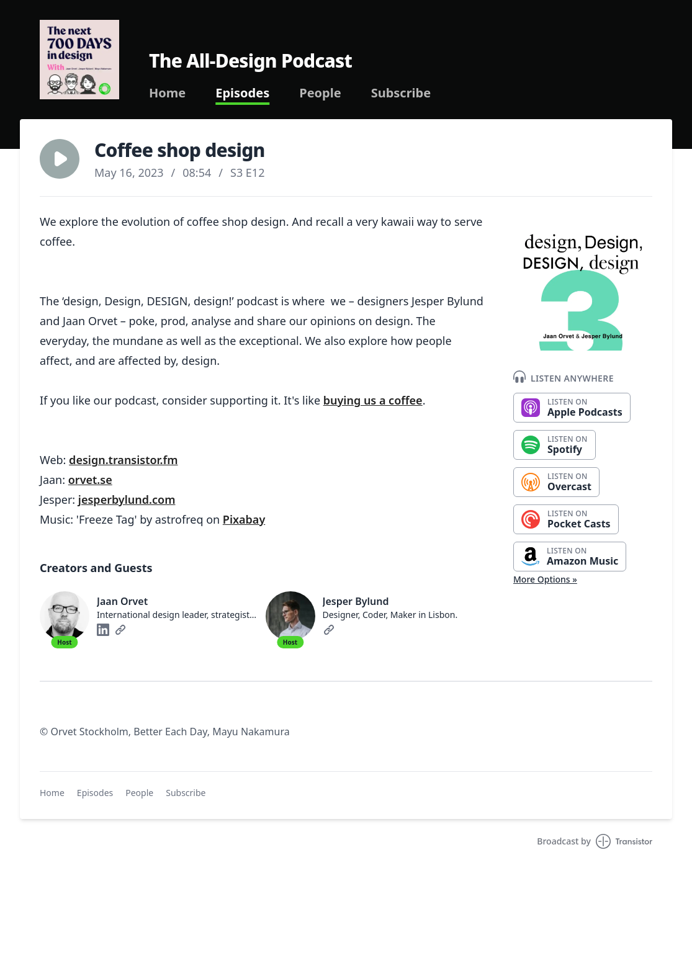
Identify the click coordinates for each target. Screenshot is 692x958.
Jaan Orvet (122, 601)
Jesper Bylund (356, 601)
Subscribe (401, 93)
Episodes (242, 93)
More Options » (545, 579)
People (320, 93)
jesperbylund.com (127, 499)
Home (167, 93)
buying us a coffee (373, 400)
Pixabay (244, 519)
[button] (59, 159)
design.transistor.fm (123, 459)
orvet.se (90, 479)
